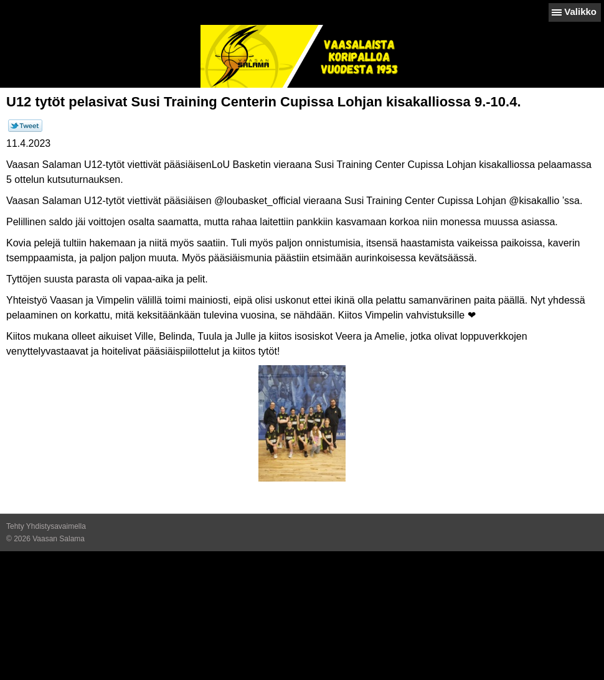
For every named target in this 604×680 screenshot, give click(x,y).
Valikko (580, 11)
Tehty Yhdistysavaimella (46, 526)
